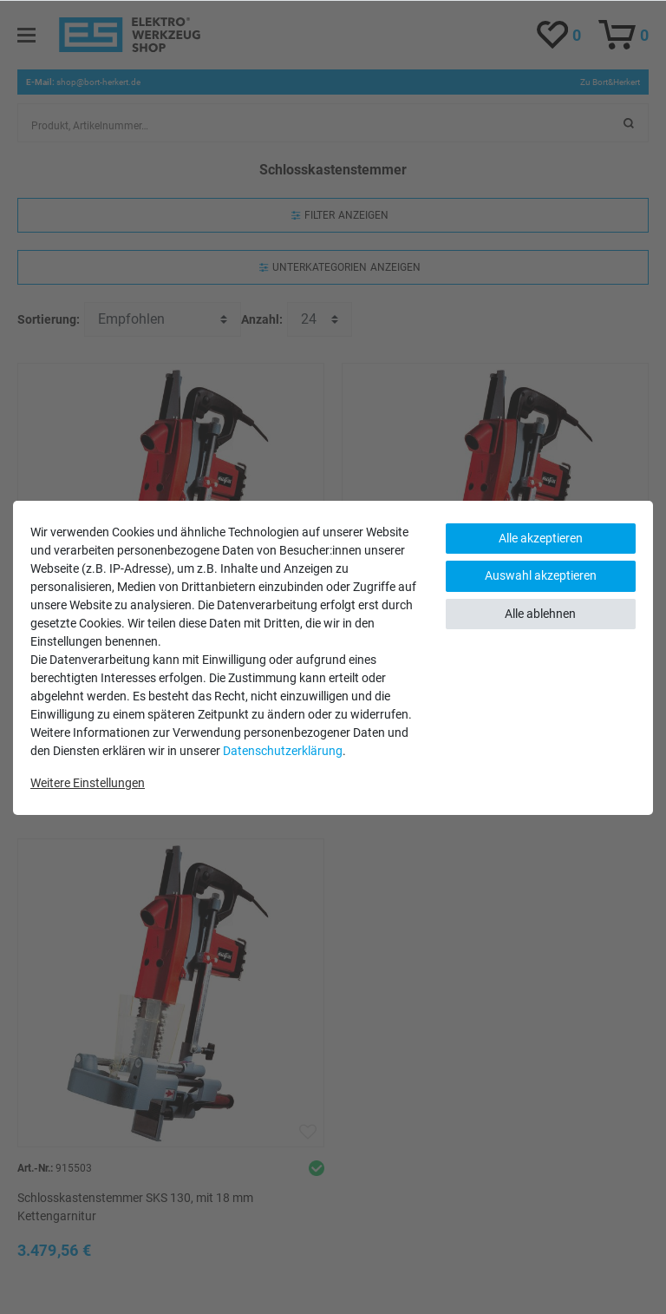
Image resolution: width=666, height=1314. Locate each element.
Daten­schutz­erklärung (283, 751)
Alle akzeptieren (541, 538)
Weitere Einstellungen (87, 783)
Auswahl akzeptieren (541, 575)
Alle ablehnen (540, 614)
